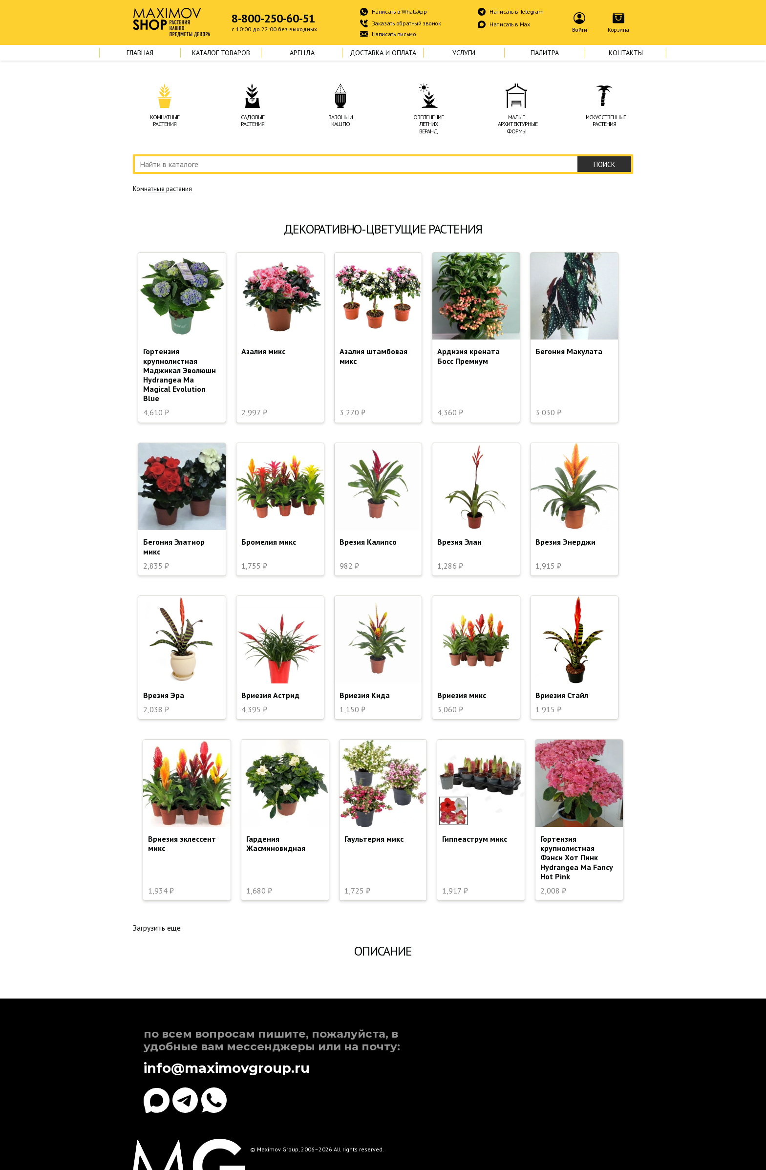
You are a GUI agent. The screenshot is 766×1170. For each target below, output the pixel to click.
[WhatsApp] (214, 1100)
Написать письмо (394, 34)
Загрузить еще (157, 928)
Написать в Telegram (516, 11)
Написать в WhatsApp (399, 11)
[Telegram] (185, 1100)
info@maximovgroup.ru (227, 1068)
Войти (579, 29)
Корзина (618, 29)
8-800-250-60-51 (274, 18)
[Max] (157, 1100)
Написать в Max (509, 24)
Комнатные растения (162, 189)
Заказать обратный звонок (406, 23)
